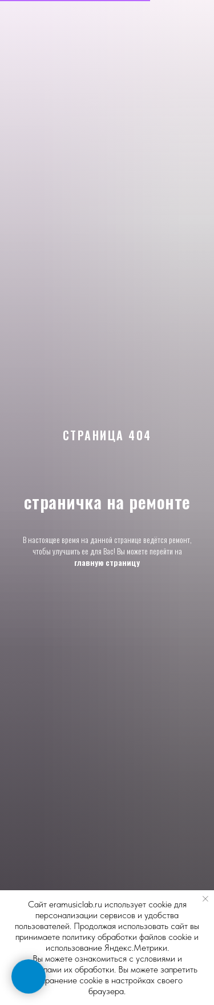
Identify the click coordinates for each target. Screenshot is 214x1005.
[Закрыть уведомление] (205, 898)
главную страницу (107, 562)
